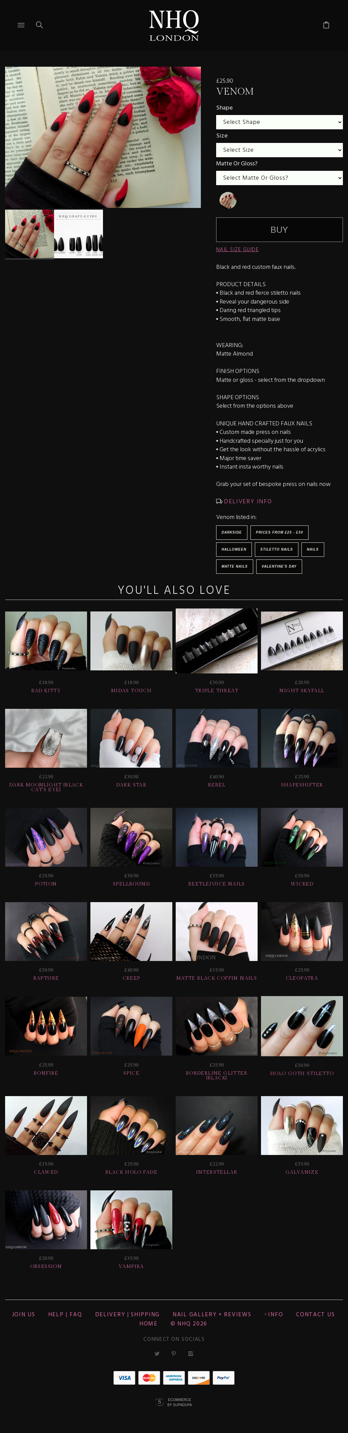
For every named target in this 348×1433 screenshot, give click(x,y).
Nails (313, 549)
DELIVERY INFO (247, 502)
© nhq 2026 (189, 1324)
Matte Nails (235, 566)
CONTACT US (315, 1314)
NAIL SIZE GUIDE (237, 250)
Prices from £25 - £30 (279, 532)
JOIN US (23, 1314)
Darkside (232, 532)
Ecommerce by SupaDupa (179, 1402)
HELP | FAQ (65, 1314)
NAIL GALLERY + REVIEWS (212, 1314)
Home (148, 1324)
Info (275, 1314)
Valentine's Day (279, 566)
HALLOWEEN (234, 549)
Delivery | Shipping (127, 1314)
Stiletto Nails (276, 549)
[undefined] (228, 200)
